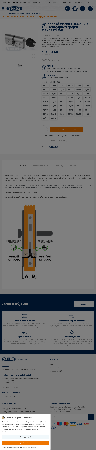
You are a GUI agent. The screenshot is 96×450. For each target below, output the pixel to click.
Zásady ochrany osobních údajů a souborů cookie (19, 448)
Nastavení (25, 437)
